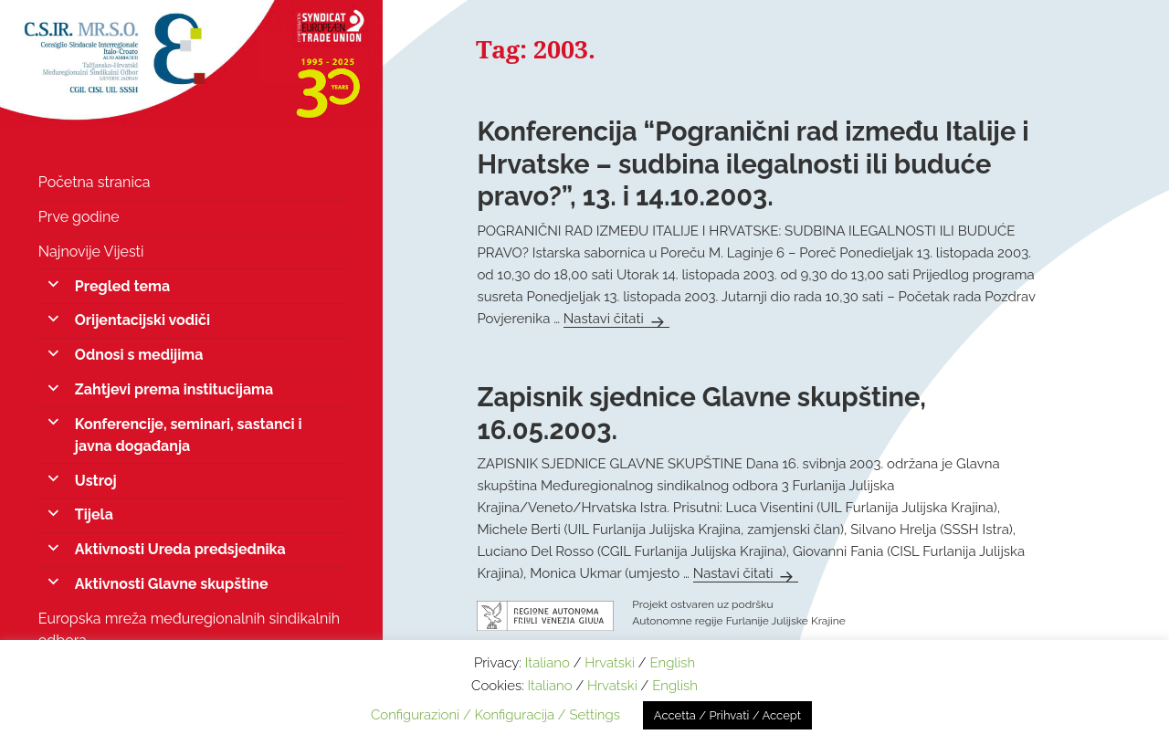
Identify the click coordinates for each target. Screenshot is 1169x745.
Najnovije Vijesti (91, 251)
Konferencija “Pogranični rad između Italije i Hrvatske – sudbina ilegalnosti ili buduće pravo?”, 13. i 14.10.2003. (752, 164)
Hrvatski (609, 663)
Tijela (94, 514)
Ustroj (96, 480)
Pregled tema (122, 286)
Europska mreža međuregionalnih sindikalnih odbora (189, 629)
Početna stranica (94, 182)
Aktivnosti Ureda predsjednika (180, 549)
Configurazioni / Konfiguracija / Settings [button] (495, 715)
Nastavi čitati (616, 318)
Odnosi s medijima (139, 354)
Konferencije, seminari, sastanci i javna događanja (188, 435)
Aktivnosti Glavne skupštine (172, 584)
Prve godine (79, 217)
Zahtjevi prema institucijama (174, 389)
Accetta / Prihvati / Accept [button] (727, 715)
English (672, 663)
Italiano (547, 663)
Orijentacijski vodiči (142, 320)
